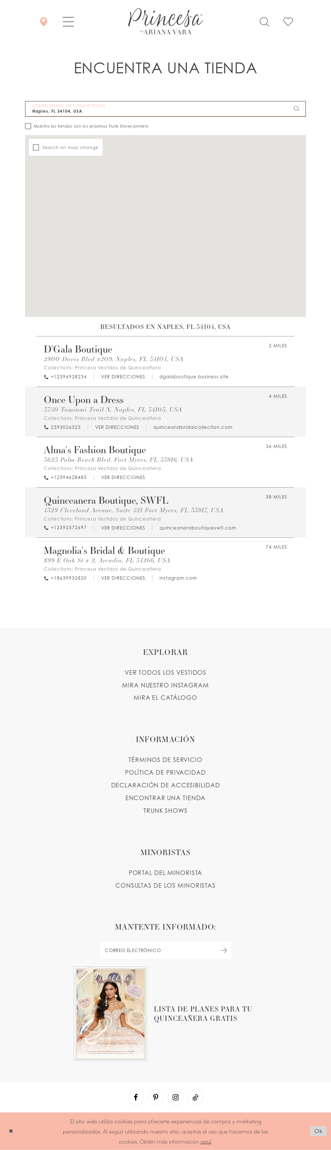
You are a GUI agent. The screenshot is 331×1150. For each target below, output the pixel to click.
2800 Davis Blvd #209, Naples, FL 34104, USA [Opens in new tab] (113, 359)
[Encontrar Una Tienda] (43, 21)
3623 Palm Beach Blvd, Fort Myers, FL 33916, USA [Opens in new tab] (118, 459)
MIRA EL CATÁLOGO (165, 697)
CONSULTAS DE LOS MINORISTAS (165, 885)
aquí (205, 1141)
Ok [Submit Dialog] (318, 1131)
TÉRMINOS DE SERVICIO (165, 759)
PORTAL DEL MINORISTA (166, 872)
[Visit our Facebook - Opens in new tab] (136, 1097)
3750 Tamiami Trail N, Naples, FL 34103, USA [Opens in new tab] (113, 409)
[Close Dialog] (11, 1131)
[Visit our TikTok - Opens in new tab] (195, 1097)
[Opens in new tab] (123, 377)
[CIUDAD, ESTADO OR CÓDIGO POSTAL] (165, 109)
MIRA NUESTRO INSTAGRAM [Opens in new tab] (165, 685)
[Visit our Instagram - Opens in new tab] (175, 1097)
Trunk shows (165, 810)
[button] (68, 21)
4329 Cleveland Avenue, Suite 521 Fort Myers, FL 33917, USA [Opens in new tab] (134, 510)
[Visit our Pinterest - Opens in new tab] (156, 1097)
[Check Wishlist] (288, 21)
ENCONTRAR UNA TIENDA (165, 798)
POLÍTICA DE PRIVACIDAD (165, 772)
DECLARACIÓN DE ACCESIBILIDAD (165, 785)
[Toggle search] (264, 21)
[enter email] (165, 950)
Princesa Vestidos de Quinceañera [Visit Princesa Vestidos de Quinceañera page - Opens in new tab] (118, 367)
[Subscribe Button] (224, 950)
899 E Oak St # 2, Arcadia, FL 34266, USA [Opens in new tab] (107, 560)
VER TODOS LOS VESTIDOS (166, 672)
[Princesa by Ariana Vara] (165, 21)
